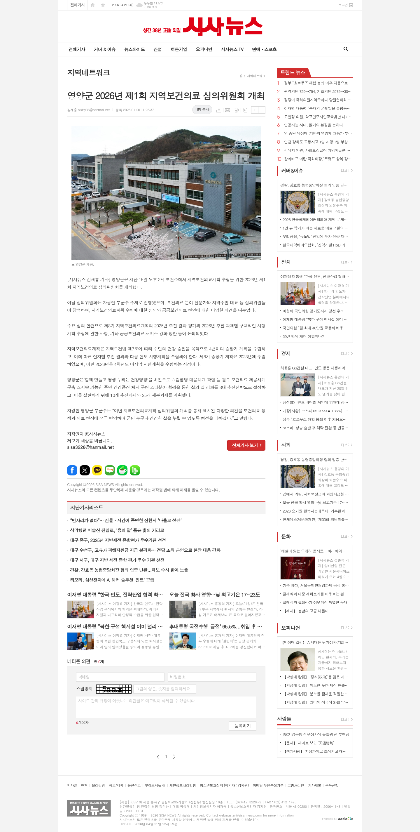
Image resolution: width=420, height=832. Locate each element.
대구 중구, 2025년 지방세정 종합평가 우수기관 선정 (118, 540)
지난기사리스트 (86, 507)
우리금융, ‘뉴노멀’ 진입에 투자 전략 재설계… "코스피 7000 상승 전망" (316, 236)
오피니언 (204, 49)
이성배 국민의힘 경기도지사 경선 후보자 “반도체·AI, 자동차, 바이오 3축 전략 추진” (316, 311)
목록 (219, 110)
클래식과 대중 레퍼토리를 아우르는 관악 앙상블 (316, 594)
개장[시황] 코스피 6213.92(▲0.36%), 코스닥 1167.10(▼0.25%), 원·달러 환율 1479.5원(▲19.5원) (316, 411)
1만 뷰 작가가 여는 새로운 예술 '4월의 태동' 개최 (316, 228)
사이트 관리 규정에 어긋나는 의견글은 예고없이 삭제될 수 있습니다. (137, 701)
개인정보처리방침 (182, 785)
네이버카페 (122, 470)
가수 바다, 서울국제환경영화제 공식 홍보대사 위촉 (316, 585)
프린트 (236, 110)
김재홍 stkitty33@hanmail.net (88, 109)
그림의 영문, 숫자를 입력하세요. (163, 689)
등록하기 (243, 725)
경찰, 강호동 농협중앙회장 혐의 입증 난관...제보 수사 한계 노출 (129, 570)
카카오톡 (97, 470)
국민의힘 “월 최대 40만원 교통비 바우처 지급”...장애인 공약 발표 (316, 328)
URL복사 (202, 109)
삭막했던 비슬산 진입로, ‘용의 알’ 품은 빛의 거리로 (117, 530)
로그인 (343, 5)
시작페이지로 (93, 5)
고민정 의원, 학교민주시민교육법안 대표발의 (318, 116)
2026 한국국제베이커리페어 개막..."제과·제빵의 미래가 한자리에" (316, 219)
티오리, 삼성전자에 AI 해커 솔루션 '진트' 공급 (112, 580)
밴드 (135, 470)
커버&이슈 (292, 170)
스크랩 (245, 110)
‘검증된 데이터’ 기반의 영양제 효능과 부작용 (318, 133)
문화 (285, 536)
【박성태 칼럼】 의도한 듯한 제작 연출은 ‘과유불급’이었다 (316, 685)
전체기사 (77, 5)
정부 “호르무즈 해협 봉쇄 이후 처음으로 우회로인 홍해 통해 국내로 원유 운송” (318, 83)
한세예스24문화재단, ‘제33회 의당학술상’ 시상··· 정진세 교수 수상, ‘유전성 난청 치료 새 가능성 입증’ (316, 519)
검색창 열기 (344, 49)
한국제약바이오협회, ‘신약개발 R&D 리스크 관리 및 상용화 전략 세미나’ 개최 (316, 245)
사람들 (284, 718)
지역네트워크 (256, 76)
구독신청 (331, 785)
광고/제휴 (116, 785)
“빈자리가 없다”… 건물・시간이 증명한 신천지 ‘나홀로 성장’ (125, 520)
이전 (158, 756)
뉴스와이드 (134, 49)
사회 (285, 445)
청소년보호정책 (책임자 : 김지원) (224, 785)
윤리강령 (98, 785)
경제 (285, 353)
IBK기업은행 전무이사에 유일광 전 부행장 (316, 734)
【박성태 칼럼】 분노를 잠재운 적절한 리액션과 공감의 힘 (316, 693)
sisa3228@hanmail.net (90, 447)
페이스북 (72, 470)
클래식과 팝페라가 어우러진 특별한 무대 (315, 602)
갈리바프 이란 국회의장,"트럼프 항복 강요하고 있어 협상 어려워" (318, 159)
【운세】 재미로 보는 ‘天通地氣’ (308, 743)
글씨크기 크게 (254, 110)
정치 (285, 261)
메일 (227, 110)
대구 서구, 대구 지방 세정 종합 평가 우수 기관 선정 (117, 560)
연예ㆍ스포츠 (264, 49)
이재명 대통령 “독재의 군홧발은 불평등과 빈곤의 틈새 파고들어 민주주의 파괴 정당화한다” (318, 108)
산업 (157, 49)
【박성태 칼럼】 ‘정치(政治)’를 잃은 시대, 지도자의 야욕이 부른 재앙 (316, 677)
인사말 (72, 785)
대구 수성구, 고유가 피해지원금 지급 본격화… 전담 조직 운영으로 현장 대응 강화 (145, 550)
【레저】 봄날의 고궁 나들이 (305, 611)
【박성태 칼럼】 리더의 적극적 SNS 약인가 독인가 (316, 702)
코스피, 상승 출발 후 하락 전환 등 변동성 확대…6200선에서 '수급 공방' (316, 427)
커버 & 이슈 (104, 49)
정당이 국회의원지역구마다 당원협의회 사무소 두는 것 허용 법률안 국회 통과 (318, 100)
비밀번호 (178, 677)
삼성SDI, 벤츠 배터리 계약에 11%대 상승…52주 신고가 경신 (316, 402)
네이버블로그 (110, 470)
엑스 (85, 470)
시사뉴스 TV (232, 49)
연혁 (84, 785)
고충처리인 (296, 785)
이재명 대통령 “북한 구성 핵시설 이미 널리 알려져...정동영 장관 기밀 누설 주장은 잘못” (316, 319)
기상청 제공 (150, 7)
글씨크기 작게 (261, 110)
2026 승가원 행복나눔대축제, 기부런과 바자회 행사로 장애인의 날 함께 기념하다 (316, 511)
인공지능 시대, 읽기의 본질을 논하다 (313, 125)
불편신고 (134, 785)
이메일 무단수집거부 (268, 785)
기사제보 (314, 785)
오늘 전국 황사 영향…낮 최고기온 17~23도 (316, 502)
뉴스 (292, 72)
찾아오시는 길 (155, 785)
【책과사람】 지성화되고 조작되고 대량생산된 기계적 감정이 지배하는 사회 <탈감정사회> (316, 751)
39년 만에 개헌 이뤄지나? (303, 336)
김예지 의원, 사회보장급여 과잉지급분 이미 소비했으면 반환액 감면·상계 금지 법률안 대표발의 (318, 150)
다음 (174, 756)
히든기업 (178, 49)
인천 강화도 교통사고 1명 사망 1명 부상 (316, 142)
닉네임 (84, 677)
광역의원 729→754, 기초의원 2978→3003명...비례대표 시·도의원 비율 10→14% (318, 91)
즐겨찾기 (103, 5)
